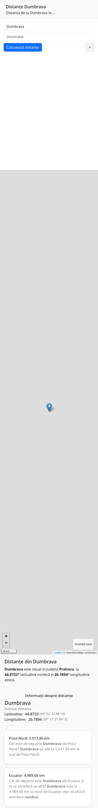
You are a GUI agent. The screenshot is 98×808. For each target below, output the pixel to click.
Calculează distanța (23, 47)
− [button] (6, 643)
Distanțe (14, 7)
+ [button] (6, 636)
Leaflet (57, 652)
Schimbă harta (83, 644)
